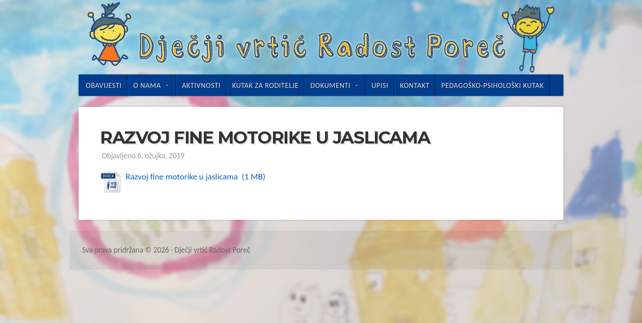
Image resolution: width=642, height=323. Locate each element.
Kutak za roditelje (265, 85)
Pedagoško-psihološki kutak (492, 85)
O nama (147, 85)
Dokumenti (330, 85)
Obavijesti (104, 85)
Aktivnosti (201, 85)
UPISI (379, 85)
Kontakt (415, 85)
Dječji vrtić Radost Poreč (321, 37)
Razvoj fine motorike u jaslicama (183, 176)
